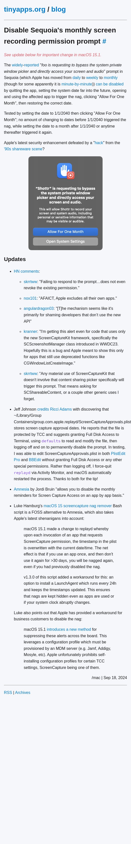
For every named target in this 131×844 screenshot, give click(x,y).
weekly (92, 78)
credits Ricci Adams (54, 409)
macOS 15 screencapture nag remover (78, 506)
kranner (30, 331)
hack (99, 143)
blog (58, 9)
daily (76, 78)
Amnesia (21, 489)
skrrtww (30, 282)
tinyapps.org (24, 9)
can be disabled (110, 84)
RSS (8, 692)
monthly (111, 78)
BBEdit (35, 460)
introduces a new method (69, 629)
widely (17, 65)
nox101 (30, 298)
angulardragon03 (39, 308)
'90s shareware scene (23, 149)
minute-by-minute (77, 84)
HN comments (26, 271)
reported (31, 65)
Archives (22, 692)
